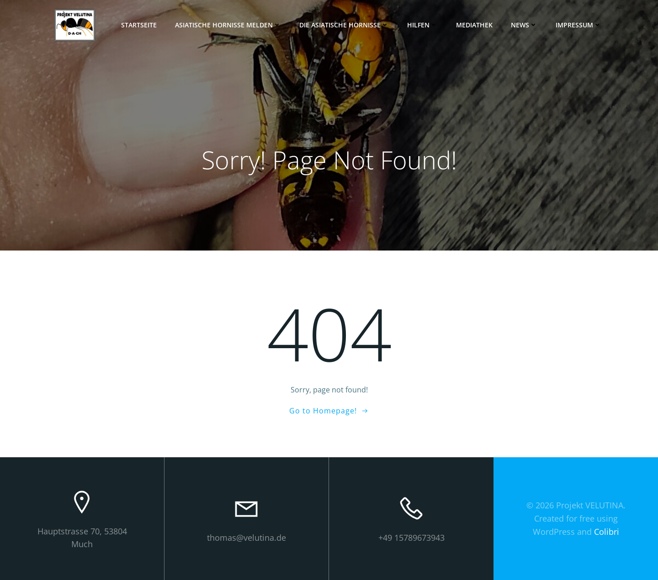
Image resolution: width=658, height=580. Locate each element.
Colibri (606, 531)
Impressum (578, 25)
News (524, 25)
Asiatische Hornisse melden (228, 25)
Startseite (139, 25)
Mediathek (474, 25)
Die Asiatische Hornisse (344, 25)
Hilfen (422, 25)
